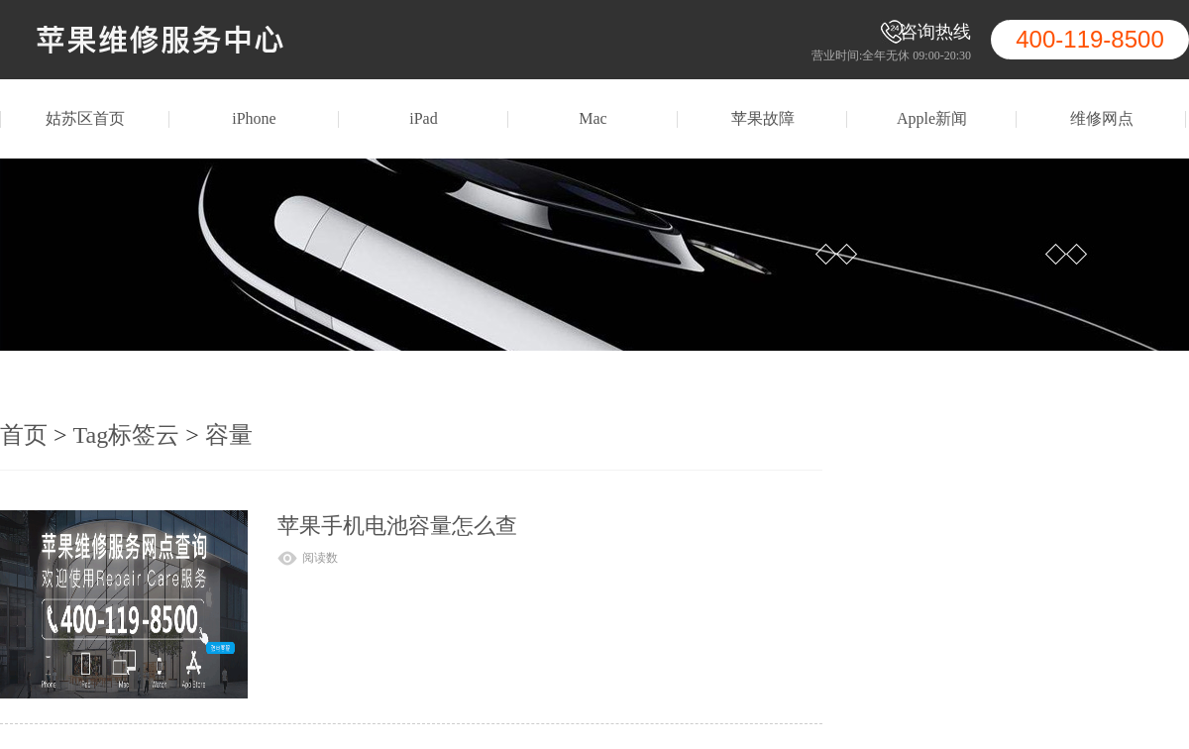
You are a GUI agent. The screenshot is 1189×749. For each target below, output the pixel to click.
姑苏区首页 (85, 118)
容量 (229, 435)
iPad (423, 118)
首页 (24, 435)
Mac (592, 118)
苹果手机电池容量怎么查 (397, 525)
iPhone (253, 118)
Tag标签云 (126, 435)
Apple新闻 (932, 118)
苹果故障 (763, 118)
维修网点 (1102, 118)
